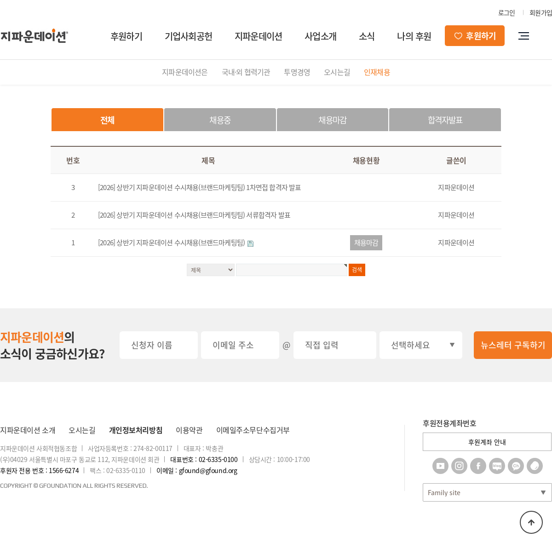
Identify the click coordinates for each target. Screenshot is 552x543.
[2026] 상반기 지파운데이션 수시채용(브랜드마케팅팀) (172, 242)
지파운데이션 (258, 36)
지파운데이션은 (184, 71)
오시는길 (337, 71)
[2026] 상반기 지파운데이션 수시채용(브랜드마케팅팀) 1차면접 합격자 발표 (199, 187)
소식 (366, 36)
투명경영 (297, 71)
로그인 (506, 12)
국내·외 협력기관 (246, 71)
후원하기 (126, 36)
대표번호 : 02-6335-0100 (203, 459)
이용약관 (189, 429)
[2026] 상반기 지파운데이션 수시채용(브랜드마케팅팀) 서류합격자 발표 (194, 215)
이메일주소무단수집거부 (253, 429)
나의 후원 (414, 36)
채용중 (219, 120)
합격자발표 (445, 120)
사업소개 (320, 36)
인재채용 (377, 71)
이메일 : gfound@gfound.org (196, 470)
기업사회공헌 (188, 36)
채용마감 (332, 120)
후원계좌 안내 (487, 441)
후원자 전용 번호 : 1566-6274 (39, 470)
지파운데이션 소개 (27, 429)
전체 (107, 120)
